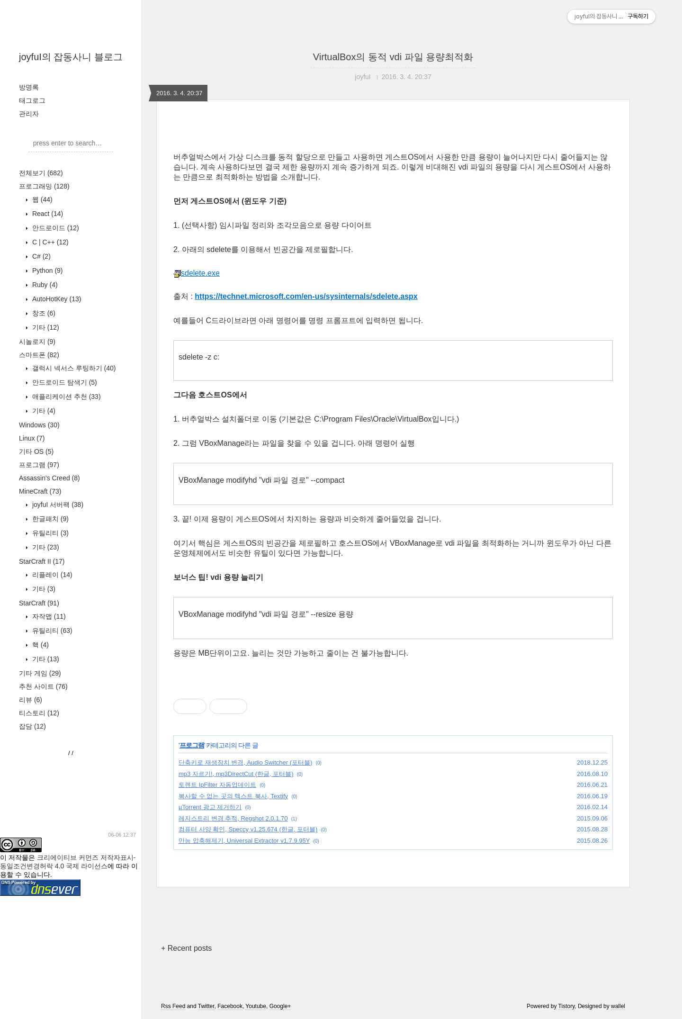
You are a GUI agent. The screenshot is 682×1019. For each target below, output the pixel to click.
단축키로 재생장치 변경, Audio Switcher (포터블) (245, 762)
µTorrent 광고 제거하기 (210, 807)
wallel (618, 1006)
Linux (32, 438)
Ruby (44, 285)
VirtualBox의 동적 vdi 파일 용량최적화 (393, 57)
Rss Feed (173, 1006)
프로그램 (39, 465)
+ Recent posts (186, 948)
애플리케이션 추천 (65, 396)
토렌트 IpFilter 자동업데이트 (217, 784)
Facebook (229, 1006)
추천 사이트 (43, 686)
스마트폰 (39, 355)
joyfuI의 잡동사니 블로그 (71, 57)
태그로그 (32, 100)
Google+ (280, 1006)
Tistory (566, 1006)
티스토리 (39, 713)
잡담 (32, 726)
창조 (42, 313)
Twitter (206, 1006)
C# (40, 256)
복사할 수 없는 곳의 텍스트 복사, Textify (233, 796)
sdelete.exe (196, 273)
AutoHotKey (55, 299)
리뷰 (30, 699)
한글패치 (49, 519)
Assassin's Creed (49, 478)
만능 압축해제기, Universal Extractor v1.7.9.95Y (244, 840)
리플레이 (51, 574)
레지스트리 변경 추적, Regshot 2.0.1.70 (233, 818)
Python (46, 270)
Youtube (255, 1006)
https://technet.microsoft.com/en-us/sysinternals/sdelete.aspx (306, 296)
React (46, 213)
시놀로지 (37, 341)
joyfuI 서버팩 (56, 504)
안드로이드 (54, 228)
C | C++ (49, 242)
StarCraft (39, 603)
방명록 (29, 87)
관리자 (29, 113)
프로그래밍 (44, 186)
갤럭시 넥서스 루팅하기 (73, 368)
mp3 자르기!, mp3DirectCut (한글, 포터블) (236, 773)
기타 (44, 327)
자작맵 (48, 616)
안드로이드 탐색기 (63, 382)
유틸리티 (49, 533)
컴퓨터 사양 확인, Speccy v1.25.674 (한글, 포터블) (248, 829)
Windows (39, 425)
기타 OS (36, 451)
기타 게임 (40, 673)
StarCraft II (41, 561)
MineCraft (40, 491)
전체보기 (41, 173)
